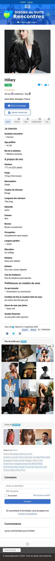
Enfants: (8, 266)
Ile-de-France (8, 463)
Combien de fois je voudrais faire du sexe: (23, 297)
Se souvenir (12, 496)
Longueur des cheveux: (15, 198)
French (30, 2)
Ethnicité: (9, 207)
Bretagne (28, 460)
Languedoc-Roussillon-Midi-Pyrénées (28, 463)
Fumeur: (8, 215)
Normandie (30, 467)
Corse (40, 460)
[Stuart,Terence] (10, 405)
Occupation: (10, 232)
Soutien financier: (13, 314)
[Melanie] (27, 405)
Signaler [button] (25, 330)
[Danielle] (10, 388)
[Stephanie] (11, 437)
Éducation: (9, 249)
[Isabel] (27, 388)
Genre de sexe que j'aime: (16, 305)
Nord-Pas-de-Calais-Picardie (14, 467)
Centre (35, 460)
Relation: (9, 258)
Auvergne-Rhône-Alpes (41, 457)
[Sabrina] (45, 353)
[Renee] (45, 388)
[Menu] (27, 6)
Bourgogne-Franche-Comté (13, 460)
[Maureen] (45, 405)
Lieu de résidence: (13, 275)
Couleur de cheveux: (14, 190)
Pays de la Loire (41, 467)
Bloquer (33, 330)
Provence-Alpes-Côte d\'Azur (14, 470)
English (23, 2)
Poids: (7, 173)
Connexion (33, 22)
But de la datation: (13, 151)
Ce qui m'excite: (12, 288)
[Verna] (44, 437)
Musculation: (10, 181)
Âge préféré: (10, 142)
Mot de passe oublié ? (41, 495)
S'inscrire (21, 22)
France (24, 341)
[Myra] (45, 370)
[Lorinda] (27, 370)
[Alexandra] (27, 437)
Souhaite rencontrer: (14, 134)
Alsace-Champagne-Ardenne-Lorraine (17, 454)
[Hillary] (10, 370)
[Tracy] (10, 353)
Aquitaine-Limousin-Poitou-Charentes (17, 457)
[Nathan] (27, 353)
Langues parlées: (12, 241)
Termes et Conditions (27, 514)
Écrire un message (17, 106)
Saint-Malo (16, 425)
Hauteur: (8, 164)
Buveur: (8, 224)
